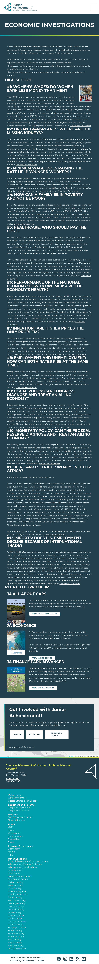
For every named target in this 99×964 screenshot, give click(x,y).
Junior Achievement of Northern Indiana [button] (28, 861)
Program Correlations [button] (18, 810)
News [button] (10, 842)
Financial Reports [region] (16, 820)
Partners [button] (13, 815)
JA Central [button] (40, 961)
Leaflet (71, 756)
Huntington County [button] (18, 894)
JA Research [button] (14, 833)
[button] (59, 959)
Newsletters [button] (14, 839)
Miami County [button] (14, 912)
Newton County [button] (16, 915)
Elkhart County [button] (15, 882)
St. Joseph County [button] (17, 927)
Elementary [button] (14, 849)
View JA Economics (42, 658)
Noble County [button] (15, 918)
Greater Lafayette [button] (17, 891)
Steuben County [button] (16, 933)
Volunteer (34, 734)
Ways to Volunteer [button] (17, 798)
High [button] (10, 855)
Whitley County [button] (16, 945)
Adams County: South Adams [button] (22, 867)
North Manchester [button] (17, 921)
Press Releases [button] (15, 836)
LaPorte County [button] (16, 906)
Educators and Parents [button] (21, 805)
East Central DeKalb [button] (18, 879)
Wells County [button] (14, 939)
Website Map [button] (28, 961)
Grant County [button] (14, 888)
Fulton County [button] (15, 885)
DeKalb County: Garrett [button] (19, 876)
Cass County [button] (14, 873)
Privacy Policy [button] (37, 957)
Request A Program (56, 734)
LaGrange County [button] (16, 903)
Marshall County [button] (16, 909)
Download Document (80, 125)
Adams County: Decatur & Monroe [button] (25, 864)
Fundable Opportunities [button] (20, 817)
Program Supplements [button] (19, 807)
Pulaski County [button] (15, 924)
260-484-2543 (13, 781)
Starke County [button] (15, 930)
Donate (17, 734)
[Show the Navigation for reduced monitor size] (93, 7)
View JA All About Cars (44, 613)
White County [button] (15, 943)
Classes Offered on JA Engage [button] (23, 801)
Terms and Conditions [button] (20, 957)
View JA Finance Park (43, 688)
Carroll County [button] (15, 870)
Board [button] (11, 830)
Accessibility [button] (15, 961)
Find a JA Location (17, 948)
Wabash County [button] (16, 936)
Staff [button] (10, 827)
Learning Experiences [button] (20, 846)
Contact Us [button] (12, 778)
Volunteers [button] (14, 795)
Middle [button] (11, 852)
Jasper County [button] (15, 897)
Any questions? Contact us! (21, 747)
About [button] (11, 824)
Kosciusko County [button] (17, 900)
